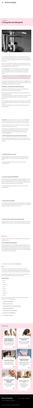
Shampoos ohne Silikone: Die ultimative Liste (24, 339)
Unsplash (11, 315)
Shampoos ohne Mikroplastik (8, 308)
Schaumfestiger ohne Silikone (9, 360)
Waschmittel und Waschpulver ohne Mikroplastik (12, 306)
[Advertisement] (16, 11)
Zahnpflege (9, 336)
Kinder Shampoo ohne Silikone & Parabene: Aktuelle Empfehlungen (9, 381)
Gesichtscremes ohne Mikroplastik (9, 312)
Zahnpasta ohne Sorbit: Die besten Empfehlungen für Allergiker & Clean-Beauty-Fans (9, 339)
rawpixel (6, 315)
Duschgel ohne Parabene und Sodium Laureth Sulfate (24, 359)
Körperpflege (5, 20)
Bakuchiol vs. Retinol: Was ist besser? (24, 381)
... (25, 365)
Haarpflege (24, 336)
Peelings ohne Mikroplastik (8, 303)
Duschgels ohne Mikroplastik (8, 301)
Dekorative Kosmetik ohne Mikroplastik (10, 310)
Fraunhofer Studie (6, 68)
